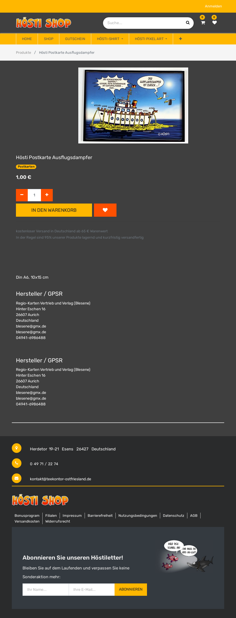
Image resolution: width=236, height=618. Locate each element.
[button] (180, 39)
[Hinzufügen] (47, 195)
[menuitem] (27, 39)
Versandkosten (27, 521)
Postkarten (26, 166)
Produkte (23, 52)
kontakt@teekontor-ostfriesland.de (60, 479)
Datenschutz (173, 515)
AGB (194, 515)
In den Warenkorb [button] (54, 210)
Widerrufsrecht (57, 521)
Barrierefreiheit (100, 515)
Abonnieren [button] (131, 589)
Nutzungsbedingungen (137, 515)
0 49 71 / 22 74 (44, 464)
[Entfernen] (22, 195)
